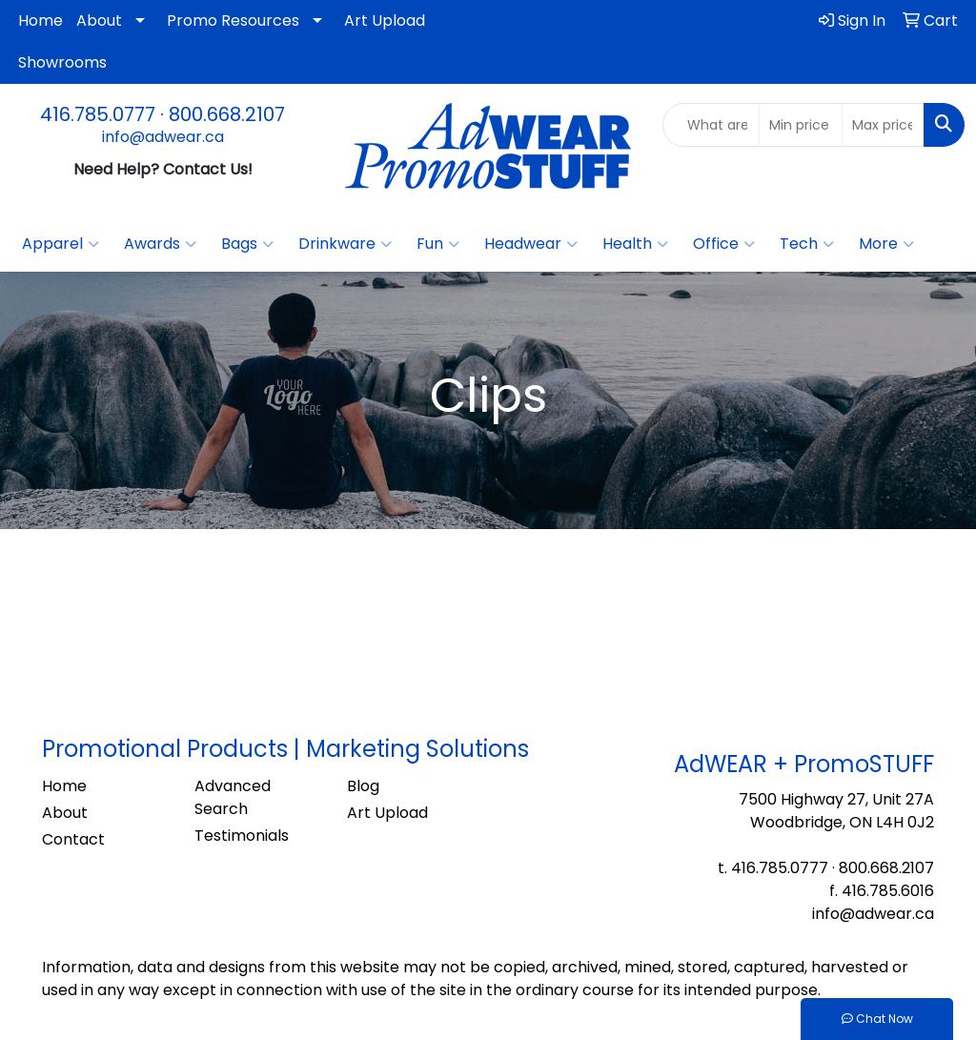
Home (40, 20)
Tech (807, 244)
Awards (160, 244)
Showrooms (62, 62)
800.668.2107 (227, 114)
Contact (73, 839)
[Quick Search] (711, 125)
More (886, 244)
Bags (247, 244)
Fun (438, 244)
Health (635, 244)
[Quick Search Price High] (883, 125)
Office (724, 244)
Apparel (60, 244)
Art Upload (384, 20)
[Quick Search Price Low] (800, 125)
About (99, 20)
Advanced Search (232, 797)
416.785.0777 (97, 114)
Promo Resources (233, 20)
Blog (363, 786)
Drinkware (345, 244)
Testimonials (241, 835)
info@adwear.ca (163, 137)
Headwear (531, 244)
